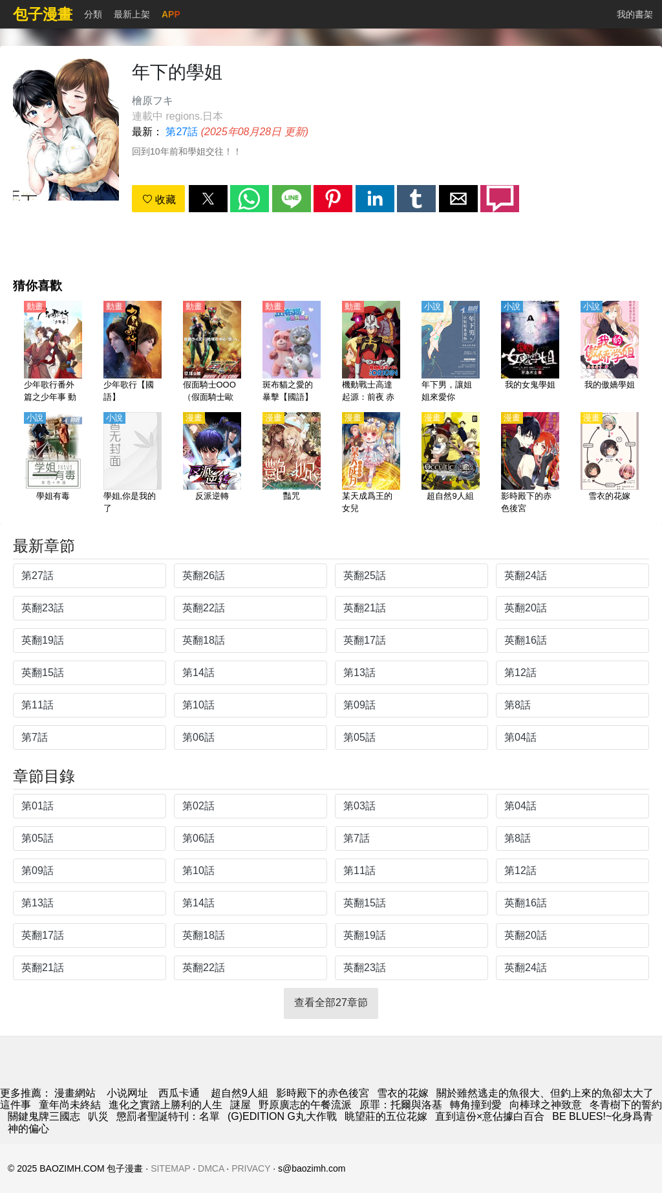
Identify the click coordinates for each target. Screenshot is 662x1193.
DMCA (211, 1168)
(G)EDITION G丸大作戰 (282, 1116)
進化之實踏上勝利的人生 (165, 1104)
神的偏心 (28, 1128)
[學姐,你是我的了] (132, 464)
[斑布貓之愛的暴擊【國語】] (291, 352)
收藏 (159, 199)
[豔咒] (291, 464)
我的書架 (635, 14)
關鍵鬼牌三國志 (44, 1116)
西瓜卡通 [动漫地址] (179, 1093)
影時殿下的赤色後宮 (322, 1093)
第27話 (182, 131)
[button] (208, 198)
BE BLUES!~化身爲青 (602, 1116)
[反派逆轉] (212, 464)
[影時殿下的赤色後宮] (530, 464)
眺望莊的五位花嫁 (386, 1116)
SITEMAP (170, 1168)
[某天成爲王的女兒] (371, 464)
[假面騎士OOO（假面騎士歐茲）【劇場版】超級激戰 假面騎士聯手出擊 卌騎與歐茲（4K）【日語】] (212, 352)
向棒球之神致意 (545, 1104)
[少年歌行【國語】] (132, 352)
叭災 (98, 1116)
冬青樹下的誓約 (626, 1104)
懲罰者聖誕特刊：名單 (168, 1116)
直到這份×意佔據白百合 (489, 1116)
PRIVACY (250, 1168)
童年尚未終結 (70, 1104)
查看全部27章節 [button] (331, 1002)
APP (171, 14)
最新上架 (132, 14)
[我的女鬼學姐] (530, 352)
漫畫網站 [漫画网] (75, 1093)
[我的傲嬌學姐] (610, 352)
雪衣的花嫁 (403, 1093)
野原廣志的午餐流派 (305, 1104)
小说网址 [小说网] (127, 1093)
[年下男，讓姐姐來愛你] (451, 352)
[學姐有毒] (53, 464)
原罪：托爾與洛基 (400, 1104)
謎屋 (240, 1104)
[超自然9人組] (451, 464)
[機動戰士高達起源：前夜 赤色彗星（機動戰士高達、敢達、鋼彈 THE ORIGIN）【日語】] (371, 352)
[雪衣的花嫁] (610, 464)
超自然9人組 (239, 1093)
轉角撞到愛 (476, 1104)
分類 (93, 14)
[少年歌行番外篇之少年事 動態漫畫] (53, 352)
